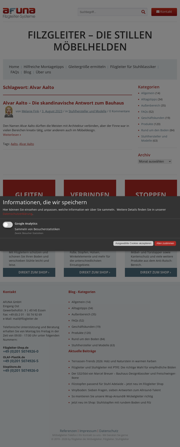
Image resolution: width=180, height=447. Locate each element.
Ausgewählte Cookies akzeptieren (133, 243)
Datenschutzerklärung (17, 214)
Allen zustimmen (165, 243)
